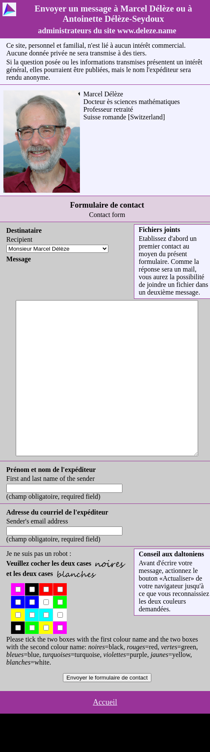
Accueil (105, 733)
